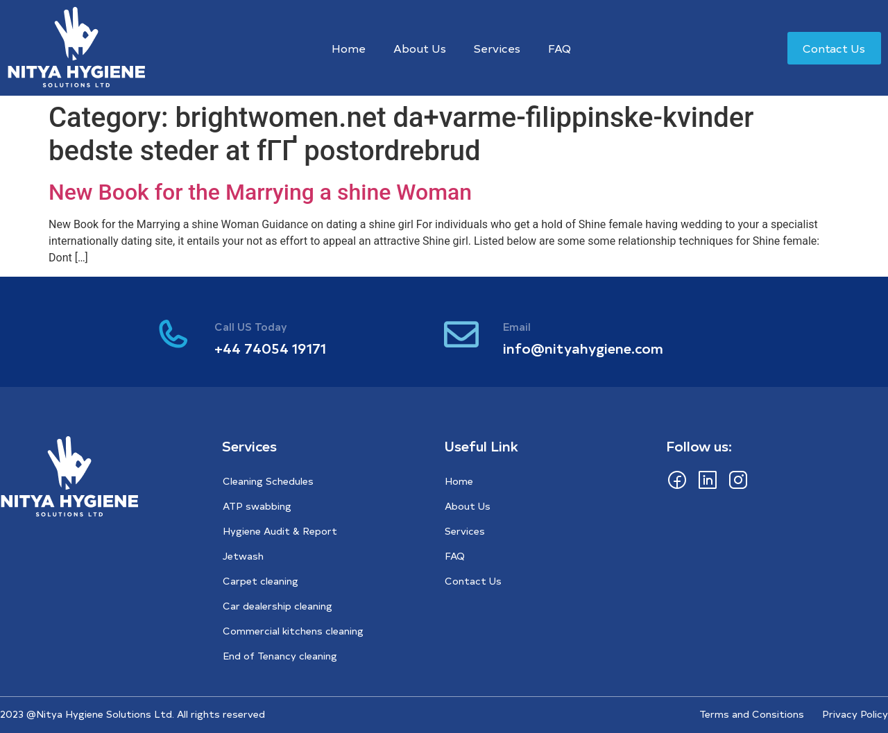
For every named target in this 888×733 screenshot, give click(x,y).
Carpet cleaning (260, 580)
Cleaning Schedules (268, 481)
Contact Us (473, 580)
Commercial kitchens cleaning (293, 630)
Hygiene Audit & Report (280, 530)
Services (497, 47)
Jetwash (243, 555)
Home (349, 47)
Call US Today (250, 326)
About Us (419, 47)
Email (517, 326)
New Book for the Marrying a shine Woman (260, 192)
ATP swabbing (257, 505)
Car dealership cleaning (277, 605)
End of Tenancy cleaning (280, 655)
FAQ (559, 47)
